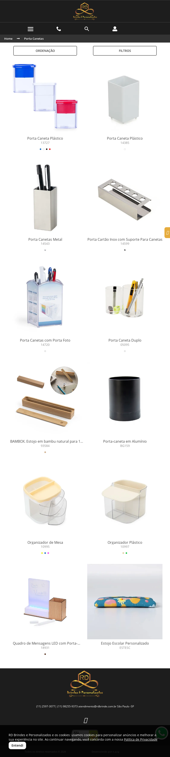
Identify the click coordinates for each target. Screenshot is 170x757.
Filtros (125, 51)
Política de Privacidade (140, 739)
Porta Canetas (34, 39)
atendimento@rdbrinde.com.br (97, 706)
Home (8, 39)
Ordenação (45, 51)
